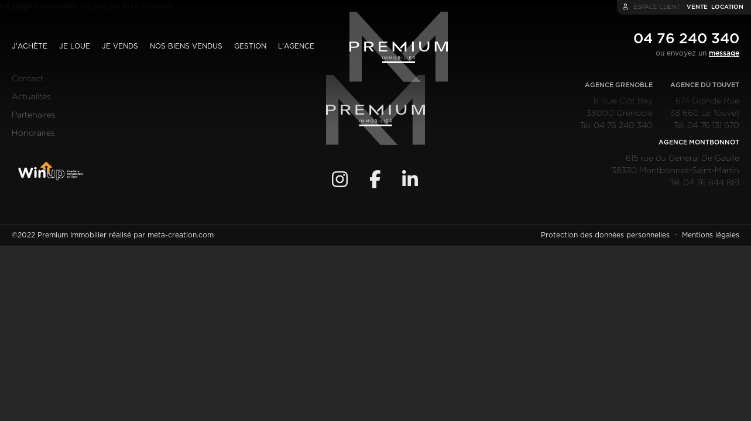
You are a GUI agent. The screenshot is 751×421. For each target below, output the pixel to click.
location (727, 7)
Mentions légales (710, 235)
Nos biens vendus (186, 46)
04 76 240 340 (686, 39)
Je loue (74, 46)
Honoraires (33, 133)
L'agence (296, 46)
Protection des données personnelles (605, 235)
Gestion (250, 46)
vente (697, 7)
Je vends (120, 46)
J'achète (29, 46)
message (724, 53)
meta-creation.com (181, 235)
